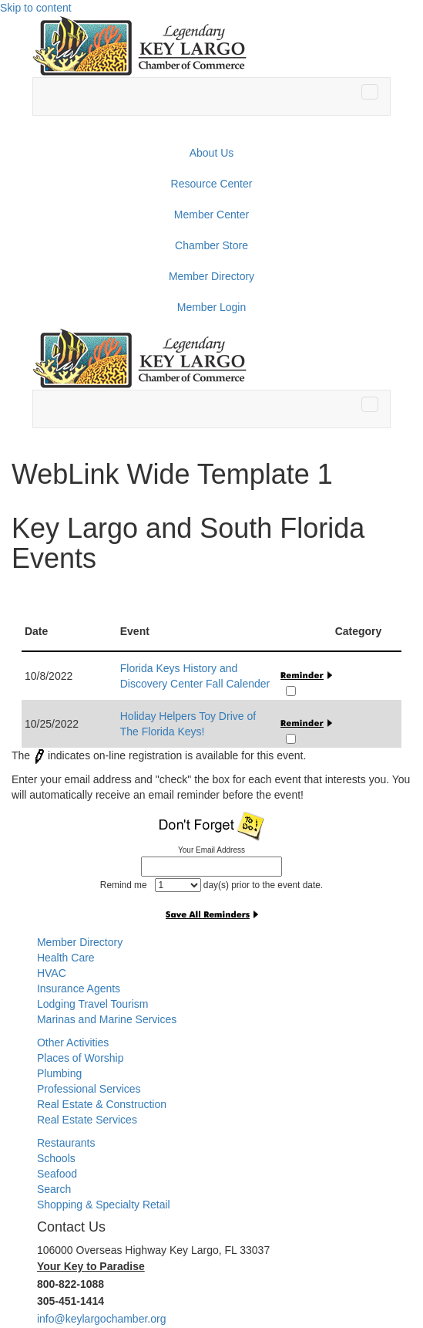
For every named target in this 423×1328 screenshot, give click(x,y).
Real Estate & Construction (101, 1104)
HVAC (51, 973)
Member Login (212, 307)
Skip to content (36, 8)
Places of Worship (80, 1058)
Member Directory (211, 276)
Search (54, 1189)
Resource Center (212, 183)
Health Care (66, 957)
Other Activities (73, 1042)
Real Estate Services (87, 1119)
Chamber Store (211, 245)
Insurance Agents (78, 988)
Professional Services (89, 1089)
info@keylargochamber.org (101, 1319)
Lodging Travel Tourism (92, 1004)
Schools (56, 1158)
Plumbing (59, 1073)
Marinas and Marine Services (106, 1019)
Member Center (211, 214)
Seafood (57, 1173)
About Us (212, 153)
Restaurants (66, 1143)
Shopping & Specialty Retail (103, 1204)
